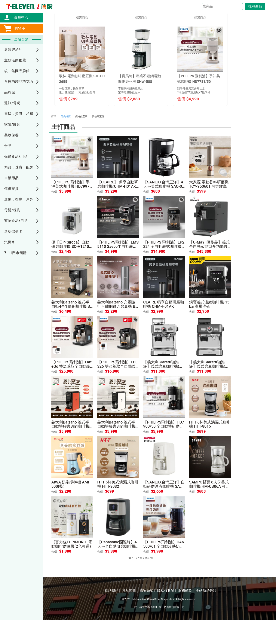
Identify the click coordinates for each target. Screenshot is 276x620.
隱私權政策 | (166, 591)
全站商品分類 (206, 591)
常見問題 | (130, 591)
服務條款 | (186, 591)
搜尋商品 (255, 6)
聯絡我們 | (112, 591)
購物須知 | (147, 591)
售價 (54, 191)
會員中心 (19, 17)
